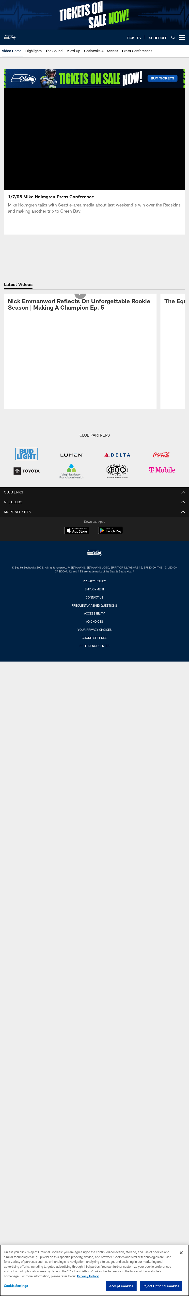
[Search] (173, 37)
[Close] (181, 1252)
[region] (94, 1270)
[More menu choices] (182, 37)
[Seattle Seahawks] (94, 553)
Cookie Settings (94, 637)
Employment (94, 589)
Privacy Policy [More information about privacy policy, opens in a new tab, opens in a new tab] (88, 1276)
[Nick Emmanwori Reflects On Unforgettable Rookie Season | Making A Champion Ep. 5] (80, 305)
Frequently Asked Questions (94, 605)
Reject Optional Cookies (160, 1286)
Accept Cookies (121, 1286)
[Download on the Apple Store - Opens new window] (77, 531)
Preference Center (94, 646)
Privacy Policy (94, 581)
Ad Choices (94, 621)
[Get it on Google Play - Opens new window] (110, 533)
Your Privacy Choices (95, 629)
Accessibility (94, 613)
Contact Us (94, 597)
